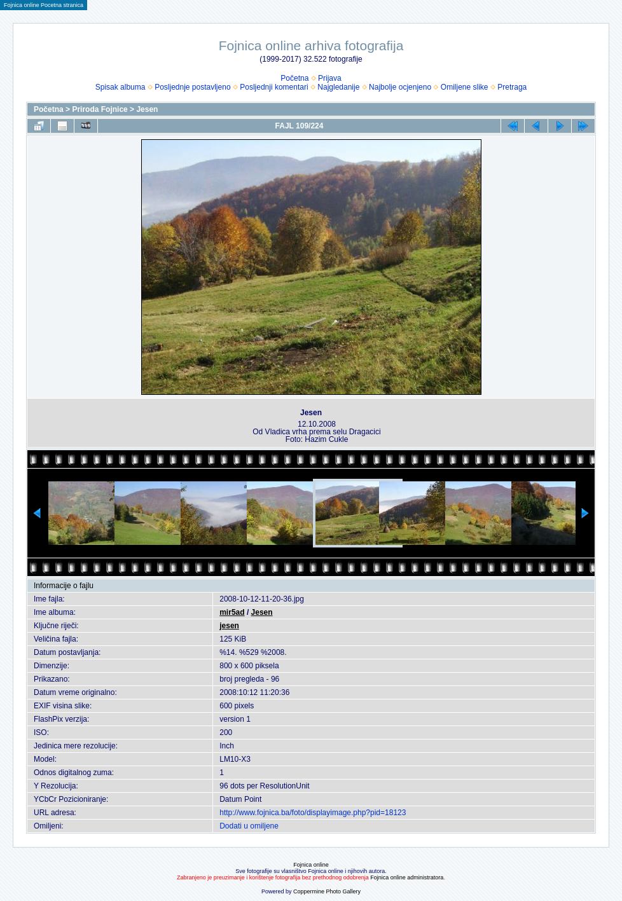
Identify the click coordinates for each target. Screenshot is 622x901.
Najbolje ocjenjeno (400, 87)
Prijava (330, 78)
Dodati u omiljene (249, 826)
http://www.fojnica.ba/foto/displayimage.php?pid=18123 (312, 812)
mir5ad (231, 612)
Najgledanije (338, 87)
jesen (229, 625)
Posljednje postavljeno (192, 87)
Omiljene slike (464, 87)
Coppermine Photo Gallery (327, 891)
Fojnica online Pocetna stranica (43, 5)
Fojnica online (311, 865)
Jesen (147, 109)
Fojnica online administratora (406, 877)
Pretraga (512, 87)
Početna (294, 78)
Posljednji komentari (274, 87)
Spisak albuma (120, 87)
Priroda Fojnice (99, 109)
